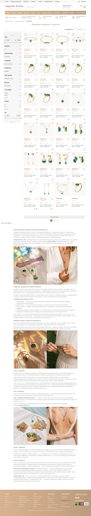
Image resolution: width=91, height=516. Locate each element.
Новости (33, 1)
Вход (49, 496)
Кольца (8, 13)
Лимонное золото (9, 78)
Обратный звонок (51, 502)
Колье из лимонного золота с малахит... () (62, 116)
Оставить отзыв (45, 53)
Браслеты (26, 13)
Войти (83, 1)
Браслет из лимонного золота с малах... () (30, 56)
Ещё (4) (6, 109)
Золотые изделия (22, 498)
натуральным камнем (69, 314)
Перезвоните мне (66, 7)
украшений (44, 235)
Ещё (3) (6, 97)
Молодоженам (48, 1)
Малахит (7, 71)
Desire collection (8, 64)
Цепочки (20, 13)
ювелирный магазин (33, 476)
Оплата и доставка (16, 1)
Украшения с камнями (68, 13)
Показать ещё (54, 217)
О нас (6, 1)
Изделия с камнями (23, 502)
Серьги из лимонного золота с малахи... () (78, 146)
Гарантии (35, 502)
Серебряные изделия (23, 496)
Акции (40, 1)
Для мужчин (21, 506)
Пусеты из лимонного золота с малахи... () (62, 146)
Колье (38, 13)
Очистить (13, 35)
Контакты (26, 1)
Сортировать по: (69, 29)
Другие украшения (47, 13)
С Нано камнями (80, 13)
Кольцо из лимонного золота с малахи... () (30, 86)
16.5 (5, 106)
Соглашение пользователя (53, 504)
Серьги (14, 13)
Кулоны (33, 13)
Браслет (6, 93)
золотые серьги (21, 383)
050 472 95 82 (64, 496)
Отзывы (57, 1)
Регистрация (50, 500)
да (5, 49)
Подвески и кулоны (9, 502)
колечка (22, 401)
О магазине (36, 500)
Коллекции (57, 13)
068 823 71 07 (64, 498)
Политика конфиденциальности (52, 507)
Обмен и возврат (37, 504)
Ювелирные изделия (10, 21)
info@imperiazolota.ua (66, 506)
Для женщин (7, 85)
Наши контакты (37, 498)
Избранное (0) (50, 498)
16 (5, 104)
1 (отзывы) (32, 53)
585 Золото (7, 56)
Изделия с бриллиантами (24, 500)
